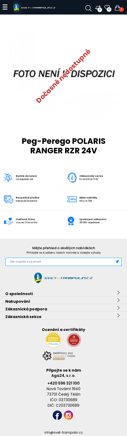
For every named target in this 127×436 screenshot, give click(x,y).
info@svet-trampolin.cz (63, 432)
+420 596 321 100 (63, 383)
